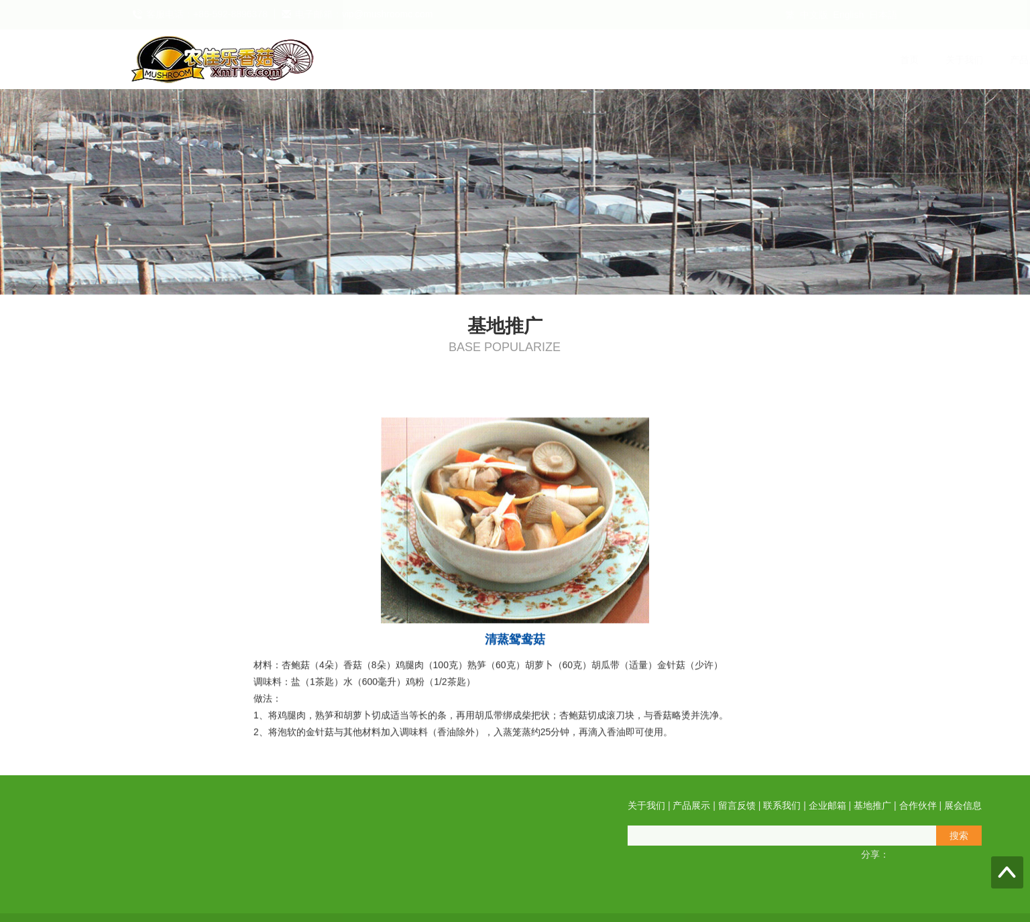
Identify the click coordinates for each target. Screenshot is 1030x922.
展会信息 (884, 59)
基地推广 (755, 59)
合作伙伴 (819, 59)
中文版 (814, 14)
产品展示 (497, 59)
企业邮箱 (690, 59)
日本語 (883, 14)
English (848, 14)
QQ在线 (50, 877)
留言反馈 (562, 59)
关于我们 (433, 59)
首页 (378, 59)
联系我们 (626, 59)
